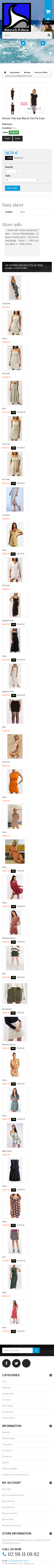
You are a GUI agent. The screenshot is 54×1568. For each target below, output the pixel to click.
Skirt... (4, 409)
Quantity (9, 167)
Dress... (5, 339)
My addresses (8, 1507)
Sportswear (7, 1406)
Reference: (7, 124)
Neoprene (6, 1387)
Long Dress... (7, 304)
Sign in (49, 43)
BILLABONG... (7, 1009)
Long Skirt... (6, 515)
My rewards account (11, 1525)
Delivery (5, 1462)
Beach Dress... (7, 1151)
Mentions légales (9, 1468)
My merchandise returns (13, 1495)
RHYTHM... (6, 374)
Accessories (8, 1412)
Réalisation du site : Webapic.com (21, 1564)
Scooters (6, 1400)
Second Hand (8, 1418)
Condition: (7, 128)
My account (11, 1483)
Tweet (7, 138)
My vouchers (8, 1519)
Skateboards (8, 1393)
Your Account (31, 43)
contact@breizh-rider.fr (18, 1561)
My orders (6, 1489)
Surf (4, 1381)
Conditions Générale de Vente (15, 1475)
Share (17, 138)
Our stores (7, 1450)
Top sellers (7, 1444)
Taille (8, 176)
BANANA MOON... (9, 938)
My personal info (9, 1513)
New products (8, 1438)
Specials (6, 1432)
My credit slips (8, 1501)
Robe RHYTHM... (8, 621)
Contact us (7, 1456)
